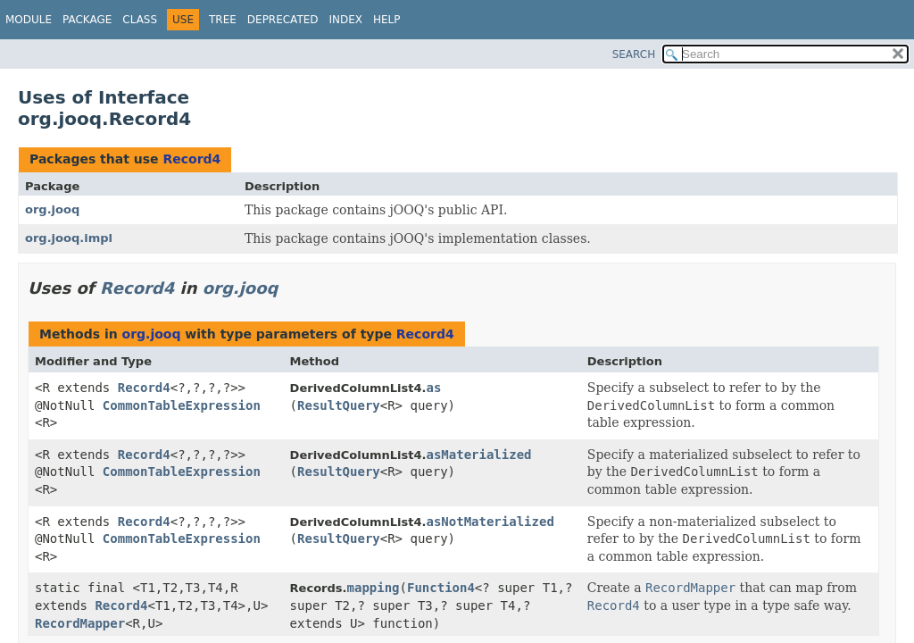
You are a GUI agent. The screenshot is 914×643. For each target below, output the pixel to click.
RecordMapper (80, 623)
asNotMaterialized (490, 521)
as (434, 387)
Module (28, 19)
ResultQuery (338, 405)
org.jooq (52, 209)
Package (87, 19)
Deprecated (283, 19)
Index (346, 19)
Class (139, 19)
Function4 (441, 587)
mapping (373, 587)
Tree (223, 19)
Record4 (191, 159)
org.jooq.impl (68, 238)
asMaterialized (479, 454)
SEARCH (634, 54)
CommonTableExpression (182, 405)
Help (387, 19)
